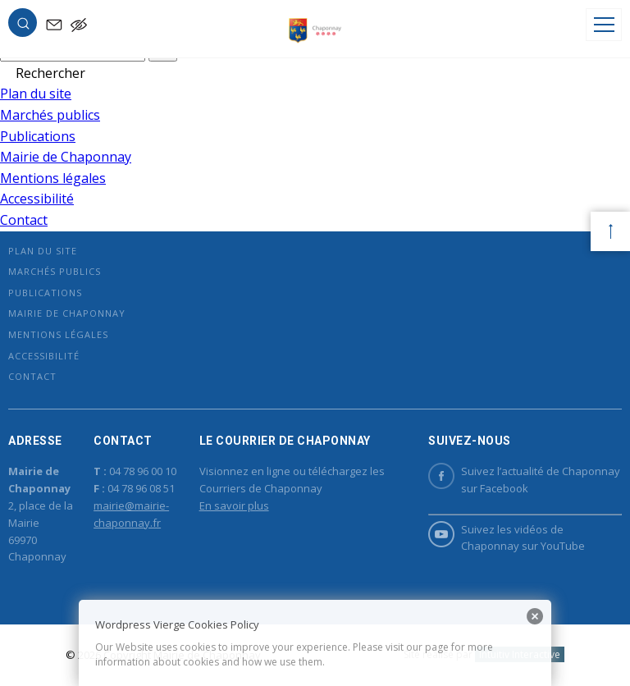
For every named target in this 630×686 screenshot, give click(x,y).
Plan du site (35, 94)
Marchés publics (50, 115)
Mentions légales (53, 178)
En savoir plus (234, 505)
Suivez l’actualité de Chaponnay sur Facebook (524, 479)
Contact (24, 220)
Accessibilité (37, 199)
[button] (23, 26)
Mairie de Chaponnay (65, 157)
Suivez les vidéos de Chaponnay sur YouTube (506, 537)
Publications (37, 136)
